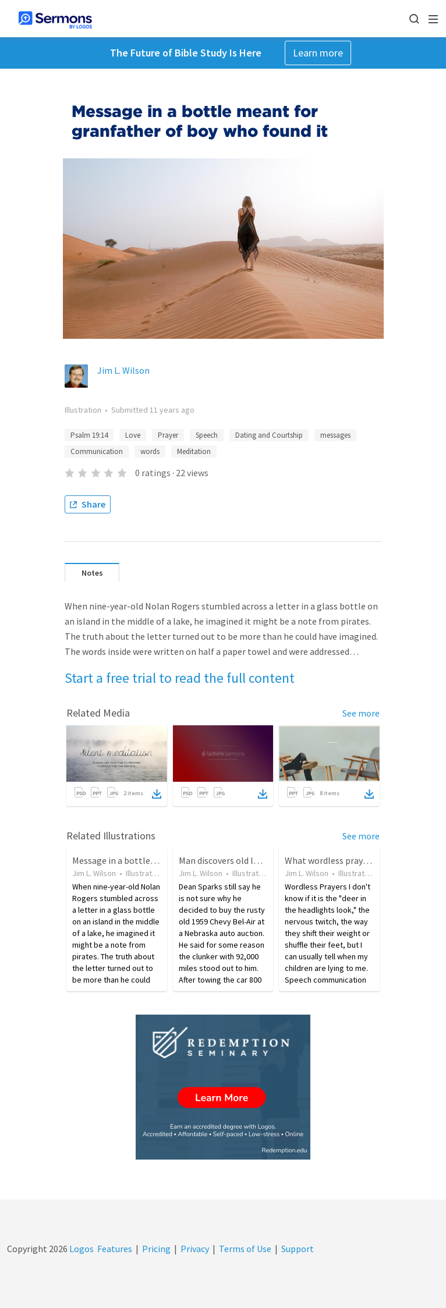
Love (132, 435)
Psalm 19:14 (89, 435)
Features (114, 1248)
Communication (96, 451)
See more (361, 713)
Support (297, 1248)
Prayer (168, 435)
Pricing (156, 1248)
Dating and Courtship (269, 435)
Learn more (318, 52)
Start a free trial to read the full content (180, 678)
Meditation (194, 451)
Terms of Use (245, 1248)
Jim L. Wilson (123, 370)
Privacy (194, 1248)
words (150, 451)
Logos (81, 1248)
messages (335, 435)
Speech (207, 435)
